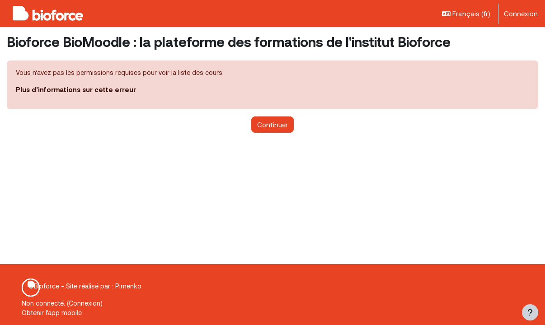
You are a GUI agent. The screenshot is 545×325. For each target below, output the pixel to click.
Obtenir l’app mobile (53, 313)
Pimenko (130, 285)
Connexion (521, 13)
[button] (466, 13)
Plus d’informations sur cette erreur (77, 90)
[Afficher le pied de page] (530, 312)
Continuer (272, 125)
